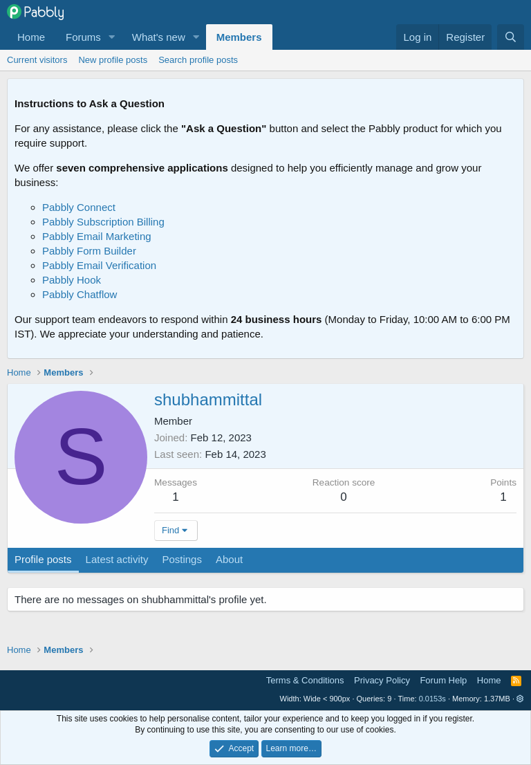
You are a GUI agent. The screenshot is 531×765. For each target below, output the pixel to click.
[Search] (510, 37)
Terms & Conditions (305, 680)
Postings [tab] (182, 559)
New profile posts (112, 60)
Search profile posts (198, 60)
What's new (158, 37)
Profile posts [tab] (43, 559)
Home (31, 37)
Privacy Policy (382, 680)
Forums (83, 37)
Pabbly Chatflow (79, 294)
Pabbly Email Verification (99, 265)
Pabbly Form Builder (89, 251)
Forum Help (443, 680)
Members (239, 37)
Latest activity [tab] (117, 559)
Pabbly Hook (71, 280)
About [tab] (229, 559)
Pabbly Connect (78, 207)
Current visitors (37, 60)
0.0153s (432, 698)
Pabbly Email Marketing (96, 236)
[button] (112, 37)
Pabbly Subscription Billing (103, 222)
